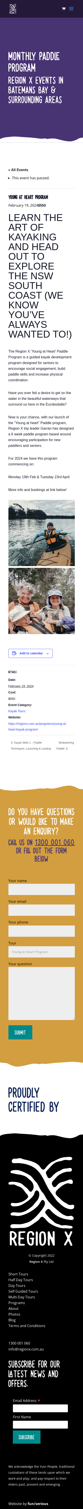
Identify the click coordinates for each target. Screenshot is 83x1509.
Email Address (26, 1400)
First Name (22, 1417)
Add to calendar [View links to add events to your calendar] (31, 653)
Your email (41, 905)
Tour (41, 947)
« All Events (18, 170)
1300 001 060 (55, 842)
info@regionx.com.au (26, 1349)
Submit (20, 1032)
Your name (41, 885)
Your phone (41, 926)
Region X (36, 1262)
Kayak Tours (16, 711)
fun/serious (38, 1503)
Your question (41, 991)
